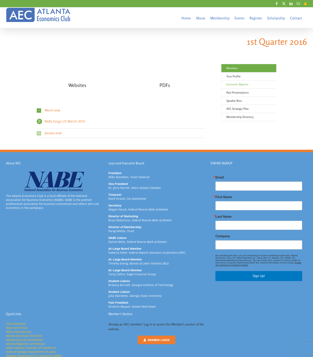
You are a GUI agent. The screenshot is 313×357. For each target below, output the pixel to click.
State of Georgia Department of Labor (31, 352)
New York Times (16, 328)
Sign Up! (259, 276)
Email (219, 177)
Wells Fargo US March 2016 (64, 121)
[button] (121, 110)
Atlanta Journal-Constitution (24, 340)
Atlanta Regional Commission (25, 344)
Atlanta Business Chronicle (24, 336)
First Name (223, 197)
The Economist (16, 324)
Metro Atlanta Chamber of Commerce (31, 348)
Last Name (223, 216)
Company (222, 236)
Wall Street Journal (18, 332)
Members (232, 68)
